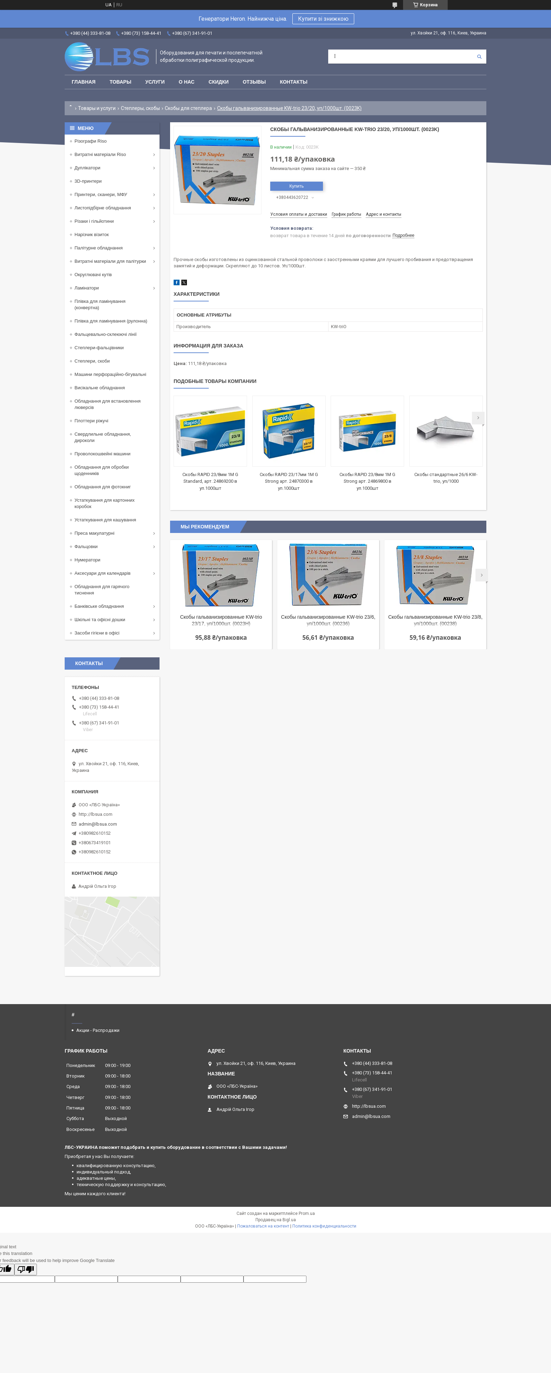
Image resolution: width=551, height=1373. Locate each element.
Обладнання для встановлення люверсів (107, 404)
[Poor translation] (25, 1269)
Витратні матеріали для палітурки (110, 261)
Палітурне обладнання (98, 247)
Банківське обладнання (99, 606)
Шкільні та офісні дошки (99, 619)
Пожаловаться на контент (263, 1226)
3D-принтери (88, 181)
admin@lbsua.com (98, 824)
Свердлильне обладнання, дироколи (102, 437)
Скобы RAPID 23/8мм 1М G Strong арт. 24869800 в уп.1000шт (367, 481)
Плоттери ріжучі (91, 420)
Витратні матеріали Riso (100, 154)
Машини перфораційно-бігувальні (110, 374)
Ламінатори (86, 288)
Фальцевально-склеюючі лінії (105, 334)
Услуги (155, 82)
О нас (187, 82)
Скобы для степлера (188, 108)
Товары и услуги (97, 108)
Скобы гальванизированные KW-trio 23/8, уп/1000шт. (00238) (435, 620)
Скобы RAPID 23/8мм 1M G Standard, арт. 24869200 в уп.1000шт (210, 481)
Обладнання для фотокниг (102, 486)
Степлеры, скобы (140, 108)
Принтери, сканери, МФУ (100, 194)
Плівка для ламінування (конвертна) (99, 304)
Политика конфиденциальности (324, 1226)
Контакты (293, 82)
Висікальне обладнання (99, 387)
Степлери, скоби (92, 361)
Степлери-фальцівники (99, 347)
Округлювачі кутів (93, 274)
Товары (120, 82)
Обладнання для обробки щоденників (101, 470)
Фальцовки (86, 546)
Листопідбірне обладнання (102, 207)
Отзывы (254, 82)
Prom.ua (307, 1213)
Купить (296, 186)
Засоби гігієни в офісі (96, 633)
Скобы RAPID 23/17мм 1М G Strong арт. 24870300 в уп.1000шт (289, 481)
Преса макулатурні (94, 533)
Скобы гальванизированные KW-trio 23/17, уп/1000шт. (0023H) (221, 620)
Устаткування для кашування (105, 519)
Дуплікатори (87, 167)
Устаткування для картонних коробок (104, 503)
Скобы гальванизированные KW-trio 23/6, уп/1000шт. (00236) (328, 620)
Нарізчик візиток (91, 234)
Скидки (218, 82)
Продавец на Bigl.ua (275, 1219)
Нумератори (87, 559)
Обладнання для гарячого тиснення (101, 590)
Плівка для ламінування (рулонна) (110, 321)
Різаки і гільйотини (94, 221)
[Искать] (479, 57)
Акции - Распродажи (97, 1030)
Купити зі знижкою (323, 18)
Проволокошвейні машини (102, 453)
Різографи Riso (90, 141)
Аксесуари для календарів (102, 573)
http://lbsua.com (95, 814)
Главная (84, 82)
